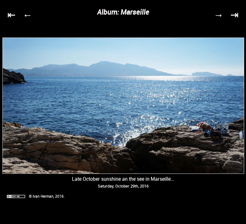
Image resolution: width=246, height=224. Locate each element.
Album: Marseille (123, 12)
